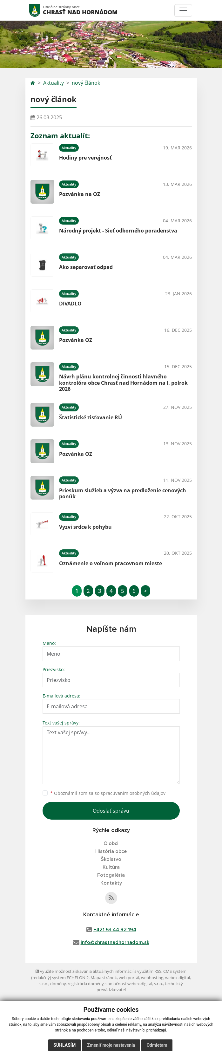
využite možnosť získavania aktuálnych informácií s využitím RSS (98, 971)
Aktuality (53, 82)
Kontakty (111, 883)
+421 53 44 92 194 (114, 929)
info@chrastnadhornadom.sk (115, 942)
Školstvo (111, 859)
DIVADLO (70, 303)
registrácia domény (86, 983)
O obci (111, 843)
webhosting (152, 977)
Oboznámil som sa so (107, 793)
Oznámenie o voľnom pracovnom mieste (110, 563)
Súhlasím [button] (64, 1045)
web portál (129, 977)
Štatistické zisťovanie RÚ (90, 417)
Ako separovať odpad (86, 267)
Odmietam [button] (156, 1045)
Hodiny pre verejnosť (85, 157)
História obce (111, 851)
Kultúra (111, 867)
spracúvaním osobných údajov (133, 793)
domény (58, 983)
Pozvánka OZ (75, 340)
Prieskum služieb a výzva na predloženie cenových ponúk (122, 493)
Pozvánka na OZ (79, 194)
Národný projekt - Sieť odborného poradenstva (118, 230)
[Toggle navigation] (183, 10)
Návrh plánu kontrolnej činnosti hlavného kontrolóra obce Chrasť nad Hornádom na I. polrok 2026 (123, 382)
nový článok (86, 82)
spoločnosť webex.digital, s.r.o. (134, 983)
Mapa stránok (104, 977)
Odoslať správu (111, 810)
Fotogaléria (111, 875)
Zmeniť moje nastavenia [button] (111, 1045)
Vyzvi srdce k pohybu (85, 526)
